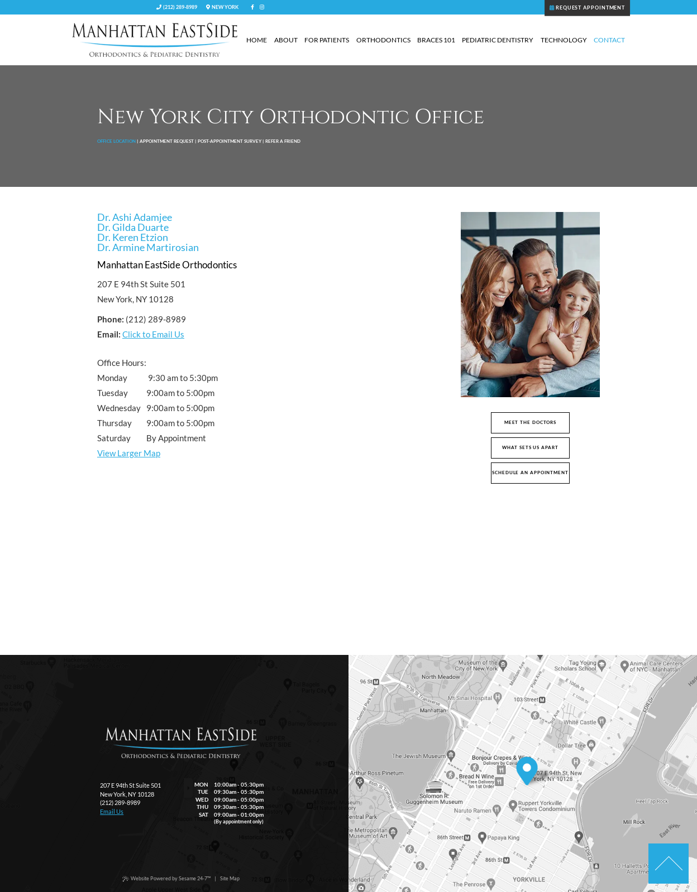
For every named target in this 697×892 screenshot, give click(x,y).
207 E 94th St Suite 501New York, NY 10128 (130, 790)
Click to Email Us (153, 334)
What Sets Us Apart (530, 447)
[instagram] (262, 7)
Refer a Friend (282, 141)
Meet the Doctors (530, 422)
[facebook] (252, 7)
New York (222, 7)
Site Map (230, 878)
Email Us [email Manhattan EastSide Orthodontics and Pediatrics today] (111, 811)
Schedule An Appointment (530, 472)
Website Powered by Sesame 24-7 (166, 878)
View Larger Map (128, 453)
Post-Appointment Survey (229, 141)
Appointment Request (167, 141)
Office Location (116, 141)
